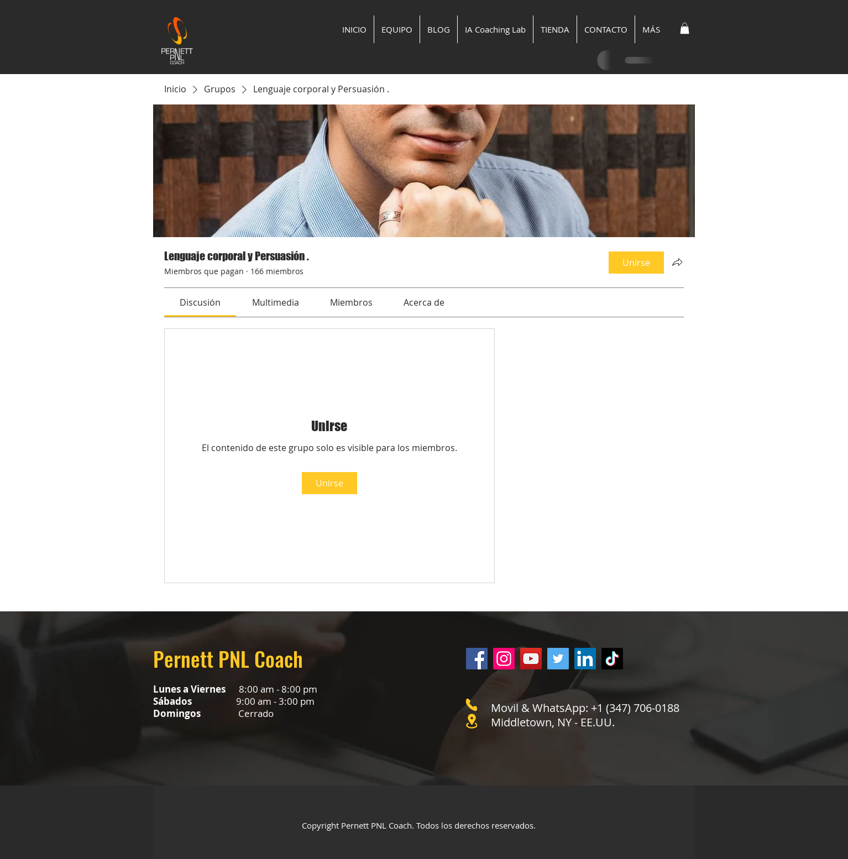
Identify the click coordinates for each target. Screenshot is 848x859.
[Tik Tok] (612, 658)
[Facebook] (477, 658)
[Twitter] (558, 658)
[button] (684, 28)
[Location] (471, 721)
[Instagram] (504, 658)
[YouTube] (531, 658)
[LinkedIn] (585, 658)
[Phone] (471, 705)
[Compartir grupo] (677, 262)
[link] (200, 302)
